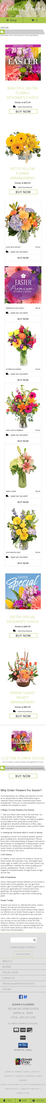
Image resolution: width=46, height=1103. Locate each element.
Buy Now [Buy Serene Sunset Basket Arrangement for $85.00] (23, 716)
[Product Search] (23, 940)
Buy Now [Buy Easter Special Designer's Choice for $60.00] (23, 635)
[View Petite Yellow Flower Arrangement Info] (23, 143)
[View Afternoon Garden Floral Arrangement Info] (23, 346)
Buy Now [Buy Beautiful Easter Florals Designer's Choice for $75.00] (23, 111)
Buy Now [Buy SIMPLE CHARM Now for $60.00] (23, 502)
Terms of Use (23, 1093)
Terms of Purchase (30, 1089)
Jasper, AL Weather (9, 1084)
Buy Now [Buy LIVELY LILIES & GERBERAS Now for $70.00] (23, 441)
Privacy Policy (12, 1089)
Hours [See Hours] (38, 1100)
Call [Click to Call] (8, 1100)
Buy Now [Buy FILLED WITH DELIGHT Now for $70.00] (23, 257)
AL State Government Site (33, 1084)
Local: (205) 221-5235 (23, 1017)
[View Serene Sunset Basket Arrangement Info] (23, 667)
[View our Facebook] (21, 998)
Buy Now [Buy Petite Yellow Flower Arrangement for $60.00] (23, 192)
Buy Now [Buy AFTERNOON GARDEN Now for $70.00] (23, 380)
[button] (23, 1045)
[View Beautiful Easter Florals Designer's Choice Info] (23, 62)
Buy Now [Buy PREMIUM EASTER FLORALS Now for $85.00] (23, 318)
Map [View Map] (23, 1100)
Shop (11, 20)
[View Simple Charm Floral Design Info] (23, 468)
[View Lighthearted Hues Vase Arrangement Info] (23, 529)
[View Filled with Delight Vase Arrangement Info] (23, 223)
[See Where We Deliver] (23, 954)
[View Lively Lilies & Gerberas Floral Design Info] (23, 407)
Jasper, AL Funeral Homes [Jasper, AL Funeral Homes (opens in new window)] (17, 1072)
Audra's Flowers (23, 9)
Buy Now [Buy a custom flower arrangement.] (23, 776)
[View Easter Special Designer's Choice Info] (23, 591)
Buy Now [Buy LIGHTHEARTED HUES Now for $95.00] (23, 563)
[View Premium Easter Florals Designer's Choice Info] (23, 284)
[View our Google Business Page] (25, 998)
